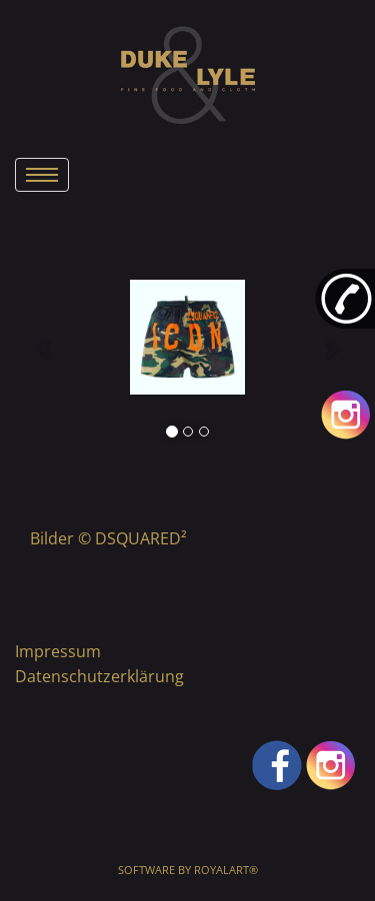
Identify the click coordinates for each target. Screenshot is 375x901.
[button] (44, 338)
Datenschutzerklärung (99, 676)
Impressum (58, 651)
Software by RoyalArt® (188, 869)
